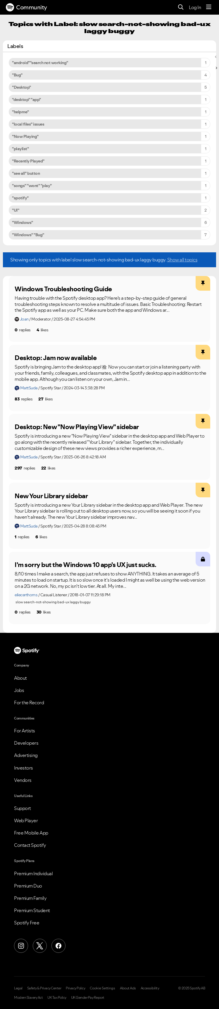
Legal (18, 988)
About (20, 678)
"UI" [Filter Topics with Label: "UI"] (15, 210)
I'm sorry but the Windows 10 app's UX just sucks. (85, 564)
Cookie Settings (102, 988)
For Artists (24, 730)
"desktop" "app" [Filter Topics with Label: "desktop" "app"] (26, 99)
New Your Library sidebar (51, 496)
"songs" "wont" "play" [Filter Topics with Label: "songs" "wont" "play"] (32, 186)
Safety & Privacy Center (44, 988)
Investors (23, 768)
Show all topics (182, 259)
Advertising (26, 755)
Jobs (19, 690)
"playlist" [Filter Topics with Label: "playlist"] (20, 149)
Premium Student (32, 910)
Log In (195, 7)
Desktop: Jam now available (55, 358)
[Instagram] (21, 946)
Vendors (23, 780)
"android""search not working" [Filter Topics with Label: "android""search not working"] (40, 63)
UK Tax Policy (56, 997)
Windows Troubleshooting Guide (63, 289)
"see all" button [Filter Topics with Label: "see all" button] (26, 173)
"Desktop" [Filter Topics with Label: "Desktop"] (21, 87)
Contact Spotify (30, 845)
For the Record (29, 702)
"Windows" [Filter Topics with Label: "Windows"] (22, 222)
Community (26, 7)
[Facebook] (58, 946)
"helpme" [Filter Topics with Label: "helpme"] (20, 112)
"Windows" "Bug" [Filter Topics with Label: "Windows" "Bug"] (28, 235)
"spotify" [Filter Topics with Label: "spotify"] (20, 198)
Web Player (26, 820)
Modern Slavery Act (28, 997)
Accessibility (150, 988)
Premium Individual (33, 873)
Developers (26, 743)
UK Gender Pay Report (87, 997)
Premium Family (30, 898)
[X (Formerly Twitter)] (40, 946)
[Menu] (208, 7)
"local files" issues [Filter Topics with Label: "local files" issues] (28, 124)
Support (22, 808)
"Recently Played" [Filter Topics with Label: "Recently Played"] (28, 161)
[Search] (180, 7)
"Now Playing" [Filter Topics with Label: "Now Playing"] (25, 136)
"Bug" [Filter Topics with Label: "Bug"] (17, 75)
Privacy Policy (75, 988)
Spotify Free (26, 922)
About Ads (128, 988)
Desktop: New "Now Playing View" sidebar (77, 427)
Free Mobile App (31, 833)
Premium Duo (28, 886)
